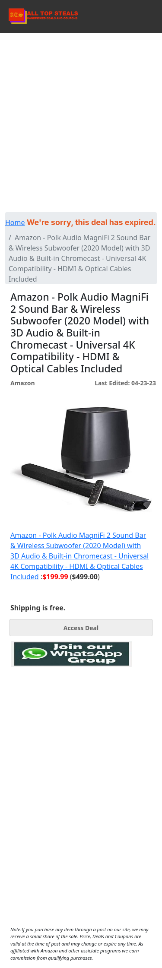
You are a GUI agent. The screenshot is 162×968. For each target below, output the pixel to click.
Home (15, 222)
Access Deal (81, 628)
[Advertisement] (81, 118)
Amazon (22, 383)
